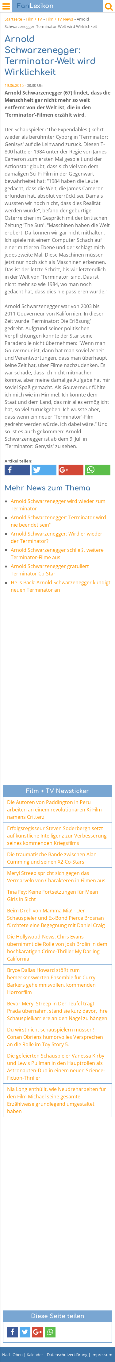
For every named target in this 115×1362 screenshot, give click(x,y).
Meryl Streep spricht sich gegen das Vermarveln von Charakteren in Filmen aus (56, 877)
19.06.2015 (14, 85)
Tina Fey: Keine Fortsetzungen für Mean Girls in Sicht (52, 895)
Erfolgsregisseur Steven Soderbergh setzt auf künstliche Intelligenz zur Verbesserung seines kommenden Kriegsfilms (57, 835)
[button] (17, 470)
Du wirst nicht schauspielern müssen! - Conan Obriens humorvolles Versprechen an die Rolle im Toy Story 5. (55, 1037)
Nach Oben (12, 1354)
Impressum (101, 1354)
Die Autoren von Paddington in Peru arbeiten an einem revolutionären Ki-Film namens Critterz (54, 809)
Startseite (13, 19)
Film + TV (34, 19)
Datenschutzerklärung (67, 1354)
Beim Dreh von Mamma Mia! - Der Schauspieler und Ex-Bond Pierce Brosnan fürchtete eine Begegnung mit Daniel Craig (56, 918)
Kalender (35, 1354)
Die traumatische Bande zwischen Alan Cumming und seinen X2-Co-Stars (52, 858)
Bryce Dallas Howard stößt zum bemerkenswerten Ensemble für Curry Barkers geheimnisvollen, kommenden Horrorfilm (51, 981)
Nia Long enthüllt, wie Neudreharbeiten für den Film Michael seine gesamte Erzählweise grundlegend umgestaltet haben (56, 1100)
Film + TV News (59, 19)
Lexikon (35, 6)
